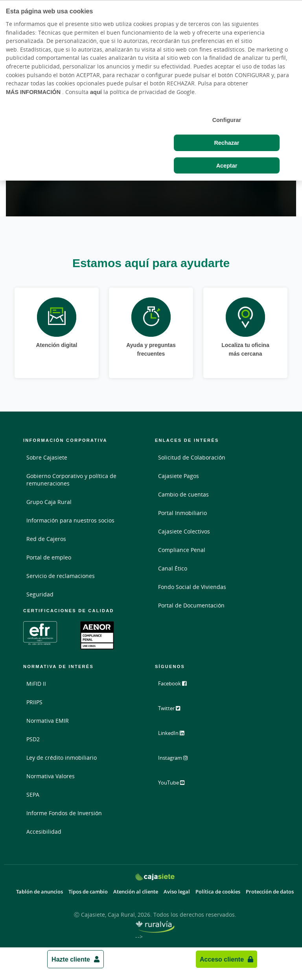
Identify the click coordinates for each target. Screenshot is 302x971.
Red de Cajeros (46, 539)
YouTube (176, 784)
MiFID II (36, 683)
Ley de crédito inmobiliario (61, 757)
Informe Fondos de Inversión (64, 813)
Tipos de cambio (88, 891)
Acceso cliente (222, 959)
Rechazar (226, 142)
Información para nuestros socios (70, 520)
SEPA (32, 794)
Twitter (174, 711)
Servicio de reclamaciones (60, 576)
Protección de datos (270, 891)
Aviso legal (177, 891)
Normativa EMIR (47, 720)
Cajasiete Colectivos (184, 531)
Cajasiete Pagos (178, 476)
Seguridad (39, 594)
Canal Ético (172, 568)
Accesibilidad (43, 831)
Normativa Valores (50, 776)
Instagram (178, 759)
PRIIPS (34, 702)
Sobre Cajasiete (46, 457)
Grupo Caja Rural (49, 502)
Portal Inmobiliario (182, 513)
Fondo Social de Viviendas (192, 587)
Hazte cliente (71, 959)
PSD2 (33, 739)
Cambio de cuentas (183, 494)
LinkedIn (176, 735)
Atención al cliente (135, 891)
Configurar (226, 120)
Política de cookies (217, 891)
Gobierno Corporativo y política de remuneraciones (71, 479)
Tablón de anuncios (39, 891)
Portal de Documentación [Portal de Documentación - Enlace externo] (191, 605)
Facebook (177, 686)
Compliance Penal (181, 550)
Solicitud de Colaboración (191, 457)
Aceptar (227, 165)
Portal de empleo (48, 557)
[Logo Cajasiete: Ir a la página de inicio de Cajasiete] (154, 877)
